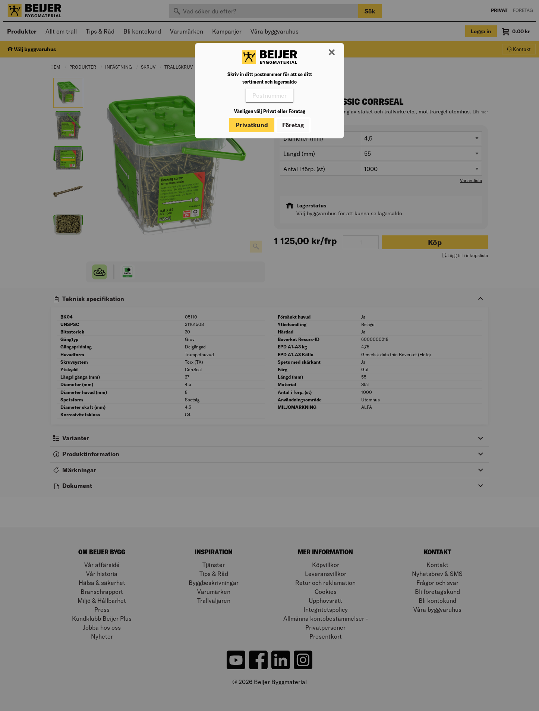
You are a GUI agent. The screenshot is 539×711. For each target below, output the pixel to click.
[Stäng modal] (332, 52)
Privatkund (252, 125)
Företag (293, 125)
